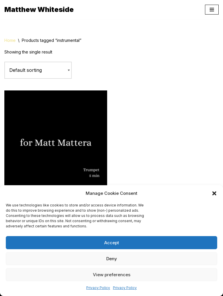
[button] (214, 193)
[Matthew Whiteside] (39, 9)
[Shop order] (38, 70)
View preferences (111, 274)
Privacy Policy (98, 288)
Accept (111, 242)
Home (10, 40)
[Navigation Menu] (212, 10)
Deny (111, 258)
